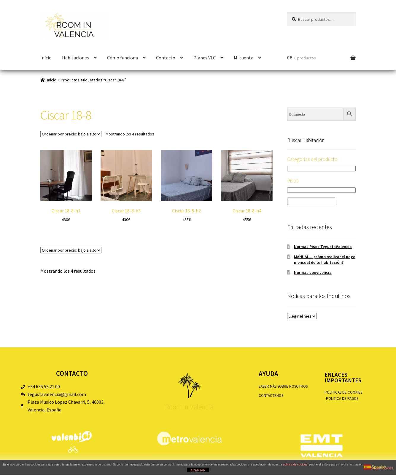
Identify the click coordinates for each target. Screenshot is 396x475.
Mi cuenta (243, 58)
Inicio (46, 58)
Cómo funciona (122, 58)
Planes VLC (204, 58)
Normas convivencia (313, 272)
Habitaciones (75, 58)
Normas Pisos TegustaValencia (323, 246)
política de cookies (295, 464)
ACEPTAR (198, 470)
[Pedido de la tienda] (70, 134)
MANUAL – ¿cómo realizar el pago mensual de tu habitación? (324, 259)
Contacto (165, 58)
